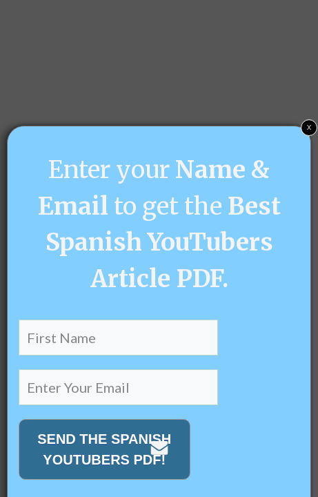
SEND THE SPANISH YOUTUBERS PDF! (104, 449)
